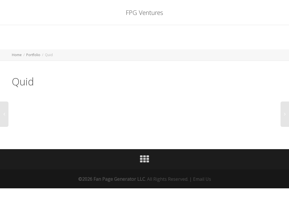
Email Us (202, 179)
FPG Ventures (144, 12)
